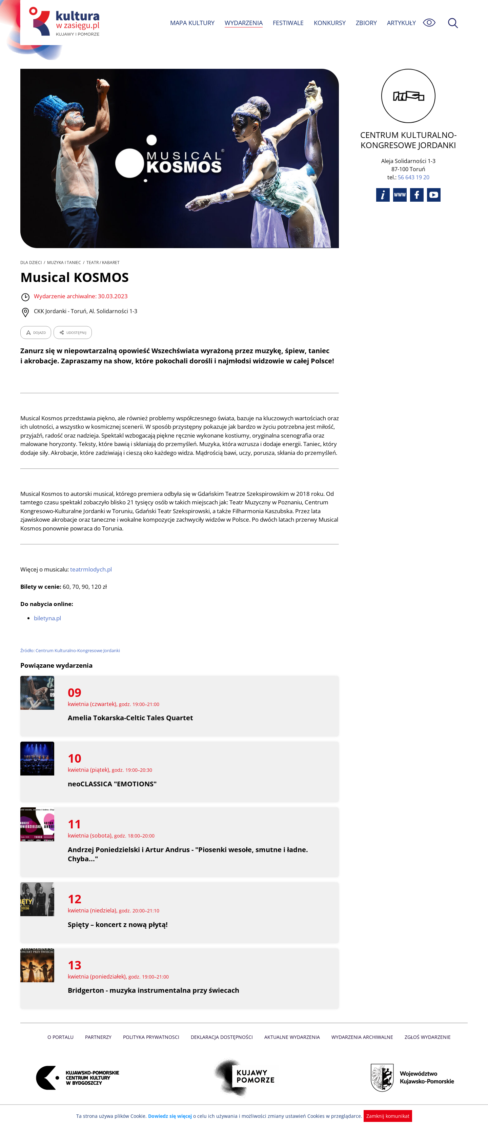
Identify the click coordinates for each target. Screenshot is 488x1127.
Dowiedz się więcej (172, 1116)
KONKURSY (329, 23)
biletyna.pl (48, 627)
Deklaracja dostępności (222, 1045)
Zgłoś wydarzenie (425, 1045)
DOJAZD (36, 332)
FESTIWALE (288, 23)
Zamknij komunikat (384, 1116)
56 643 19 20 (414, 177)
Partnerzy (101, 1045)
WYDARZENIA (243, 23)
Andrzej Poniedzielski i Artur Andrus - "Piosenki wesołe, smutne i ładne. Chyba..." (188, 862)
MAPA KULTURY (191, 23)
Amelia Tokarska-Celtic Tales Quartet (130, 726)
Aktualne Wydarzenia (291, 1045)
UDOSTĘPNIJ (72, 332)
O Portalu (63, 1045)
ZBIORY (366, 23)
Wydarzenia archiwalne (360, 1045)
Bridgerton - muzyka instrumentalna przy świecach (154, 999)
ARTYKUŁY (401, 23)
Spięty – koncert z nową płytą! (118, 933)
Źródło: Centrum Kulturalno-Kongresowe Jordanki (71, 659)
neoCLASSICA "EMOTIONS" (112, 792)
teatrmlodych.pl (92, 578)
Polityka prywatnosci (152, 1045)
